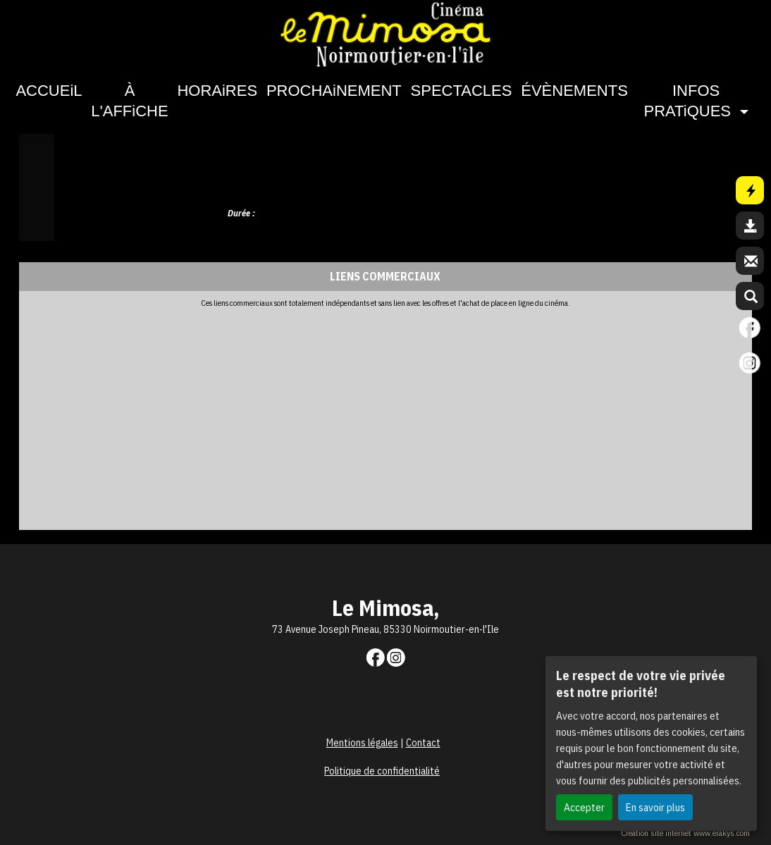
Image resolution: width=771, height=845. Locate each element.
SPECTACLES (461, 90)
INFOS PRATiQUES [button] (690, 101)
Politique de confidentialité (382, 771)
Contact (423, 742)
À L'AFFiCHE (129, 101)
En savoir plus (655, 807)
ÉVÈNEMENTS (574, 90)
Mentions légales (362, 742)
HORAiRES (217, 90)
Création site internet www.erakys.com (685, 832)
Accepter (584, 807)
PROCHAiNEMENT (334, 90)
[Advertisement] (368, 413)
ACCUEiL (49, 90)
